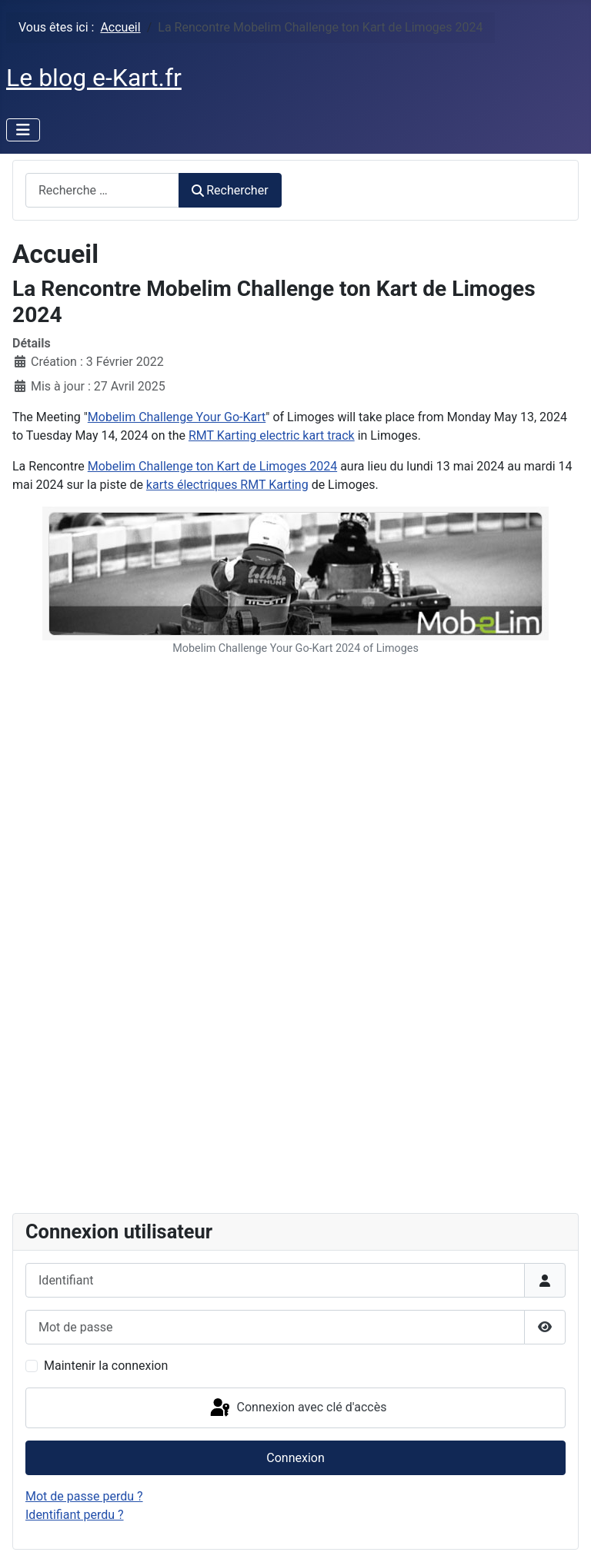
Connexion (295, 1458)
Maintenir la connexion (106, 1365)
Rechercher (230, 190)
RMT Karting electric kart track (272, 435)
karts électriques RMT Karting (227, 484)
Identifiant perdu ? (74, 1514)
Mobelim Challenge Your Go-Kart (176, 417)
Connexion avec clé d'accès (297, 1408)
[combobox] (102, 190)
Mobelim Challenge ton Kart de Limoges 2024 (212, 466)
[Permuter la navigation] (23, 129)
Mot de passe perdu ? (84, 1496)
